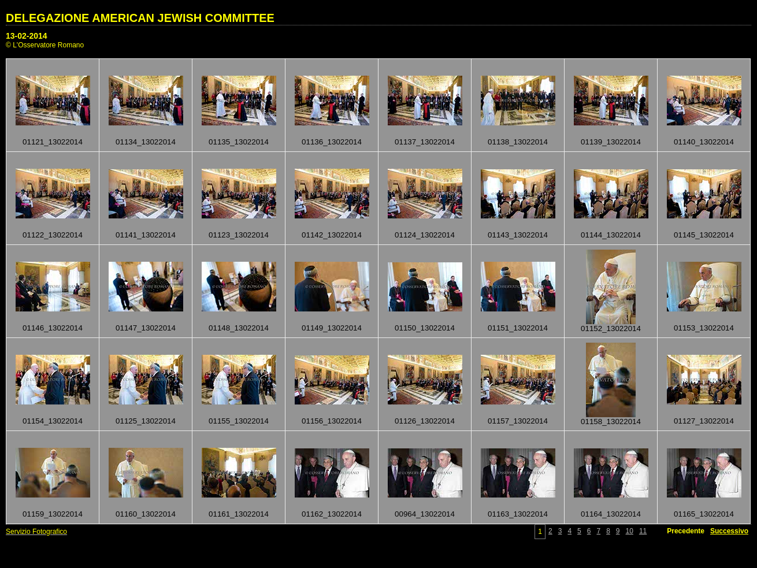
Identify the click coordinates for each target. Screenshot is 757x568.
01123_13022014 (239, 235)
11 (643, 531)
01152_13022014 (611, 328)
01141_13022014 (146, 235)
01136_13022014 (332, 142)
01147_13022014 (146, 328)
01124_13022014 (425, 235)
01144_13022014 (611, 235)
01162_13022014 (332, 514)
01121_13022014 (53, 142)
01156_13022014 (332, 421)
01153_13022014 (704, 328)
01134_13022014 (146, 142)
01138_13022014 (518, 142)
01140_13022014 (704, 142)
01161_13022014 (239, 514)
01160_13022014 (146, 514)
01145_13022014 (704, 235)
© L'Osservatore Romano (45, 45)
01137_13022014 (425, 142)
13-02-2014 (26, 35)
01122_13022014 (53, 235)
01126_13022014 (425, 421)
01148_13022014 (239, 328)
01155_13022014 (239, 421)
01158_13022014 (611, 421)
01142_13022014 (332, 235)
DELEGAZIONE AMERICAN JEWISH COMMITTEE (140, 18)
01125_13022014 (146, 421)
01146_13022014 (53, 328)
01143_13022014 (518, 235)
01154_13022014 (53, 421)
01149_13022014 (332, 328)
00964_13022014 (425, 514)
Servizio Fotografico (36, 532)
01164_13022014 (611, 514)
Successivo (729, 531)
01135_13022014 (239, 142)
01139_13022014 (611, 142)
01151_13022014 (518, 328)
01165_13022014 (704, 514)
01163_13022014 (518, 514)
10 (629, 531)
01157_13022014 (518, 421)
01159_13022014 (53, 514)
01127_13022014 (704, 421)
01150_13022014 (425, 328)
